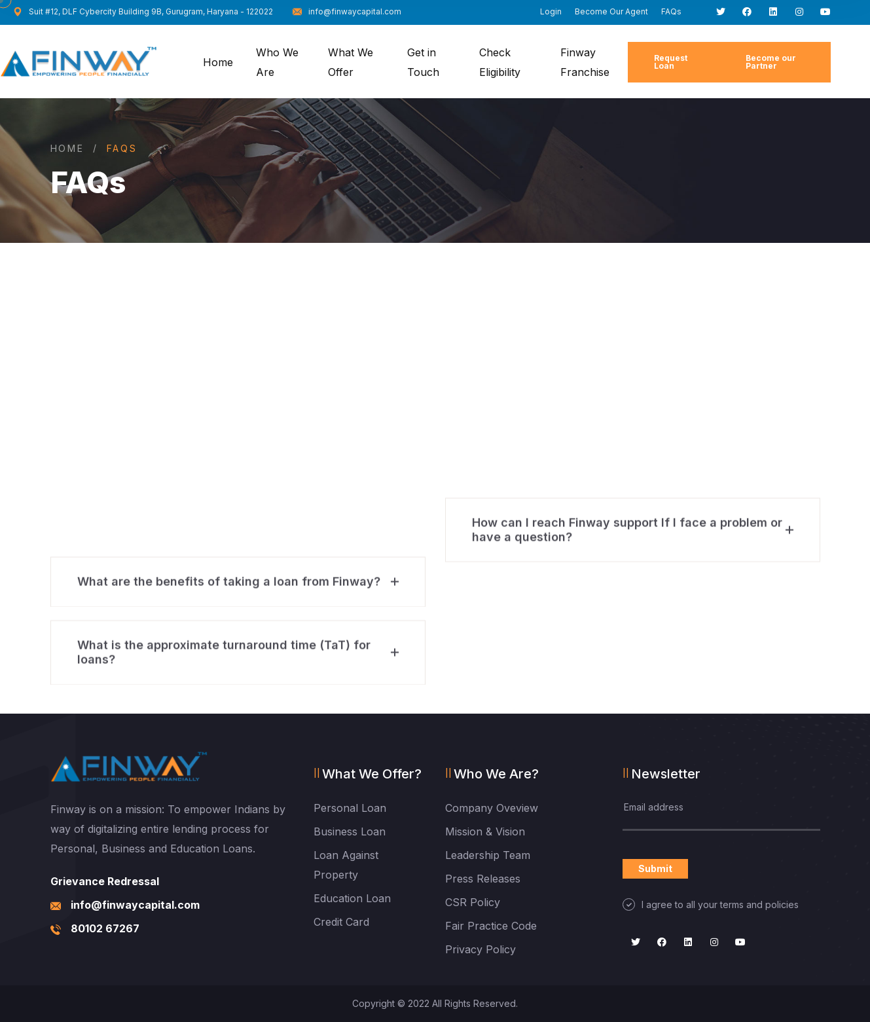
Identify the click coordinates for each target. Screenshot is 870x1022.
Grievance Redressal (104, 881)
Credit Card (341, 921)
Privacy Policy (480, 949)
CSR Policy (472, 902)
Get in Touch (423, 62)
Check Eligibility (499, 62)
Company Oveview (491, 807)
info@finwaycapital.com (347, 11)
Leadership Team (487, 855)
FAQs (671, 11)
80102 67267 (105, 928)
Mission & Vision (485, 831)
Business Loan (350, 831)
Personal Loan (350, 807)
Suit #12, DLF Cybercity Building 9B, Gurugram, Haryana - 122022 (143, 11)
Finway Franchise (584, 62)
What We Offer (350, 62)
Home (218, 62)
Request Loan (670, 62)
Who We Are (277, 62)
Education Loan (352, 898)
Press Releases (482, 878)
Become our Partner (771, 62)
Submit (655, 868)
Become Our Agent (611, 11)
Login (551, 11)
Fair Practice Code (491, 925)
